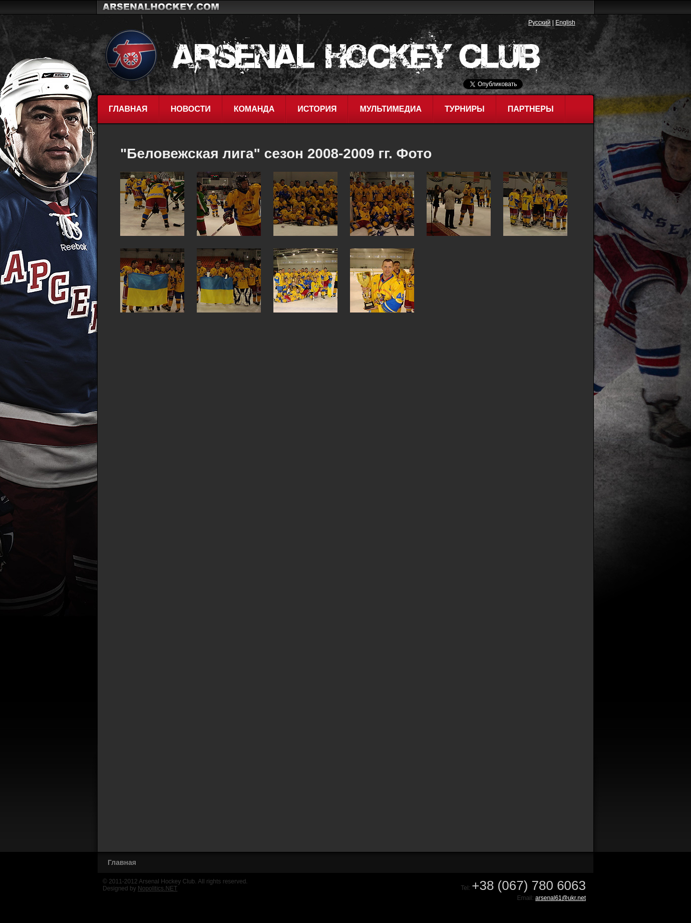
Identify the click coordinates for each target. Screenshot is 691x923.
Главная (128, 109)
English (565, 22)
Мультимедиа (391, 109)
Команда (254, 109)
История (316, 109)
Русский (539, 22)
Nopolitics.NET (157, 888)
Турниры (465, 109)
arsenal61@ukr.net (560, 897)
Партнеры (531, 109)
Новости (191, 109)
